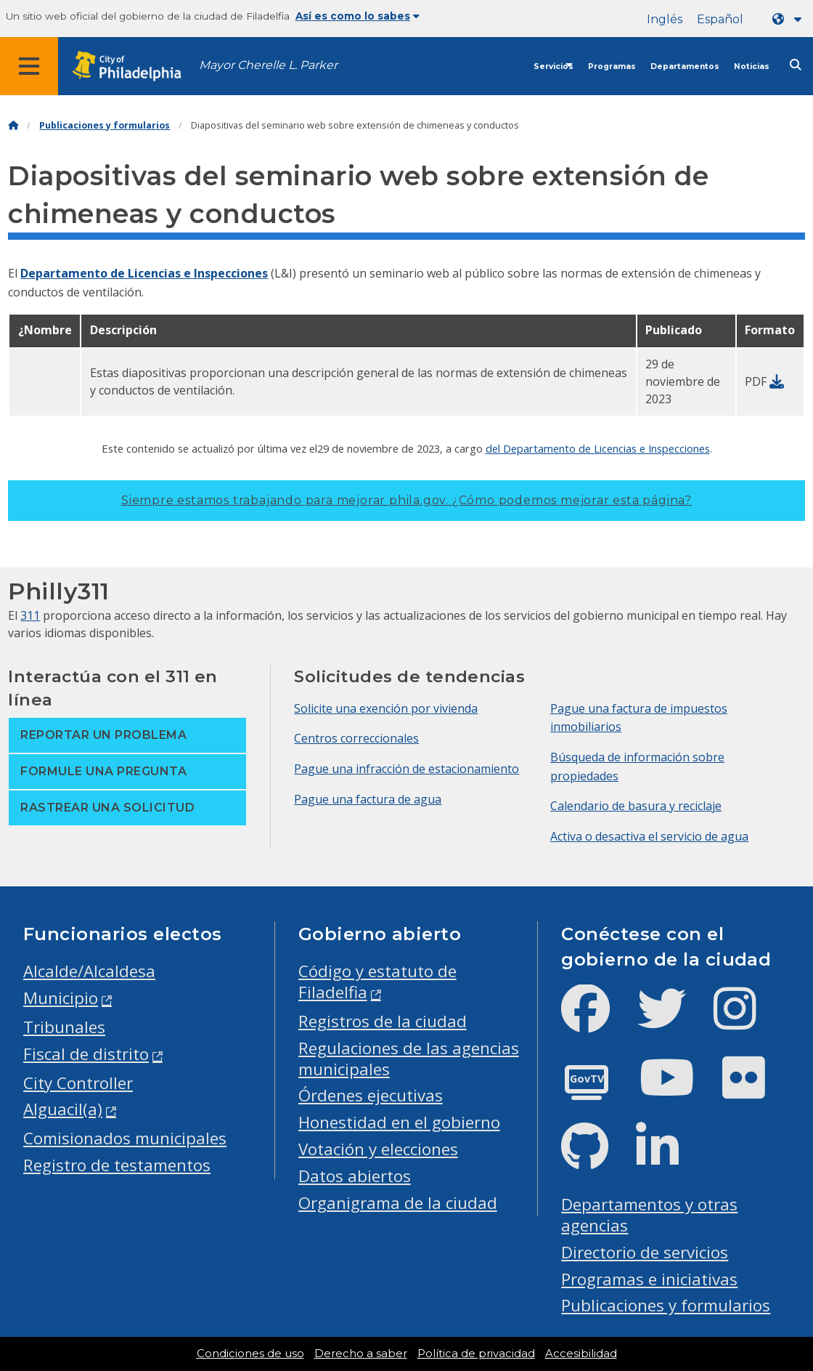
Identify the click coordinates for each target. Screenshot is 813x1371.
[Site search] (795, 65)
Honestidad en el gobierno (399, 1122)
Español (720, 19)
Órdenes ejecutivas (370, 1095)
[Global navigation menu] (29, 66)
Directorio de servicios (644, 1252)
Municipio (60, 998)
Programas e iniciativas (649, 1279)
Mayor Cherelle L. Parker (268, 65)
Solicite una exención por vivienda (386, 708)
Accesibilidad (581, 1353)
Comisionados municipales (124, 1138)
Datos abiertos (354, 1176)
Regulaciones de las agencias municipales (408, 1058)
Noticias (751, 66)
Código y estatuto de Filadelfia (377, 981)
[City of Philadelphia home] (134, 66)
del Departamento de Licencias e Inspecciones (598, 448)
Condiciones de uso (250, 1353)
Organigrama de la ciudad (397, 1203)
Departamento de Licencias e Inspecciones (144, 273)
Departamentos (684, 66)
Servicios (553, 66)
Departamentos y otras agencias (649, 1215)
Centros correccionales (356, 738)
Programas (612, 66)
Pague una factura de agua (367, 799)
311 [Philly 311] (30, 615)
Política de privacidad (476, 1353)
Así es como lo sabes (357, 16)
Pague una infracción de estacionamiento (406, 769)
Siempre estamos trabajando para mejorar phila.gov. (406, 500)
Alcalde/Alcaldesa (89, 971)
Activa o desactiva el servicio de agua (649, 836)
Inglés (664, 19)
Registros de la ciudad (382, 1021)
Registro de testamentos (117, 1165)
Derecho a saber (360, 1353)
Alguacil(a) (62, 1109)
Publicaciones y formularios (104, 125)
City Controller (78, 1083)
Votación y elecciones (378, 1149)
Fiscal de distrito (86, 1054)
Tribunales (64, 1027)
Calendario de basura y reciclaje (636, 806)
